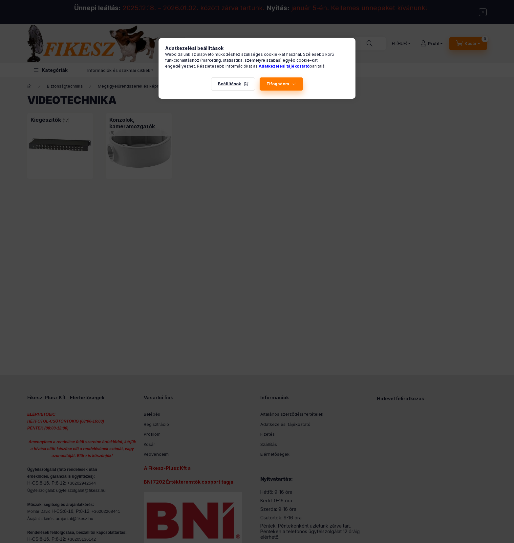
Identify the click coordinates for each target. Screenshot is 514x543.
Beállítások (229, 83)
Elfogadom (278, 83)
